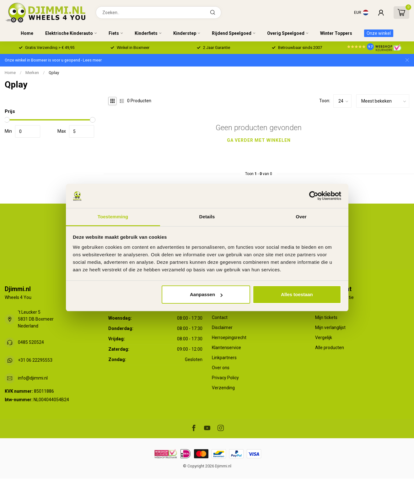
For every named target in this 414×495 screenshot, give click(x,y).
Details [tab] (207, 216)
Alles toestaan (297, 294)
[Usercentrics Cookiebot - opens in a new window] (313, 195)
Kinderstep (184, 33)
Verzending (223, 387)
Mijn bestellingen (331, 307)
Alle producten (329, 347)
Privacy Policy (225, 377)
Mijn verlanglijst (330, 327)
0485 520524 (31, 342)
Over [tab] (301, 216)
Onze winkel (379, 33)
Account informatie (334, 297)
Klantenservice (226, 347)
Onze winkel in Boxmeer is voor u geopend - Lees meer (53, 60)
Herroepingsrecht (229, 337)
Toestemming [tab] (113, 216)
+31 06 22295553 (35, 360)
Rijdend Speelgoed (231, 33)
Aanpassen (206, 294)
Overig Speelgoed (285, 33)
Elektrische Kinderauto (69, 33)
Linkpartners (224, 357)
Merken (32, 72)
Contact (220, 317)
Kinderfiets (146, 33)
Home (27, 33)
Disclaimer (222, 327)
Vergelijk (323, 337)
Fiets (114, 33)
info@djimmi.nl (33, 378)
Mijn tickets (326, 317)
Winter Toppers (336, 33)
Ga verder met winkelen (259, 140)
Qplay (54, 72)
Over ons (220, 367)
